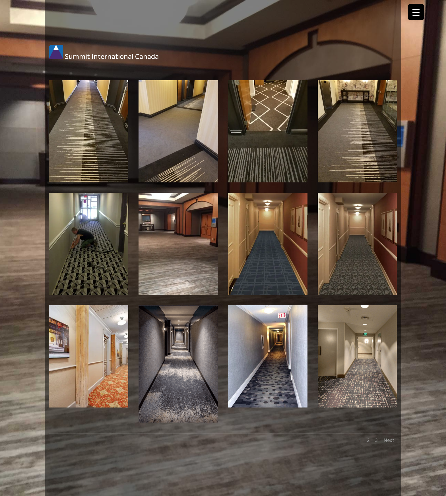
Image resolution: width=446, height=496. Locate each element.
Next (388, 440)
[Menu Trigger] (416, 12)
